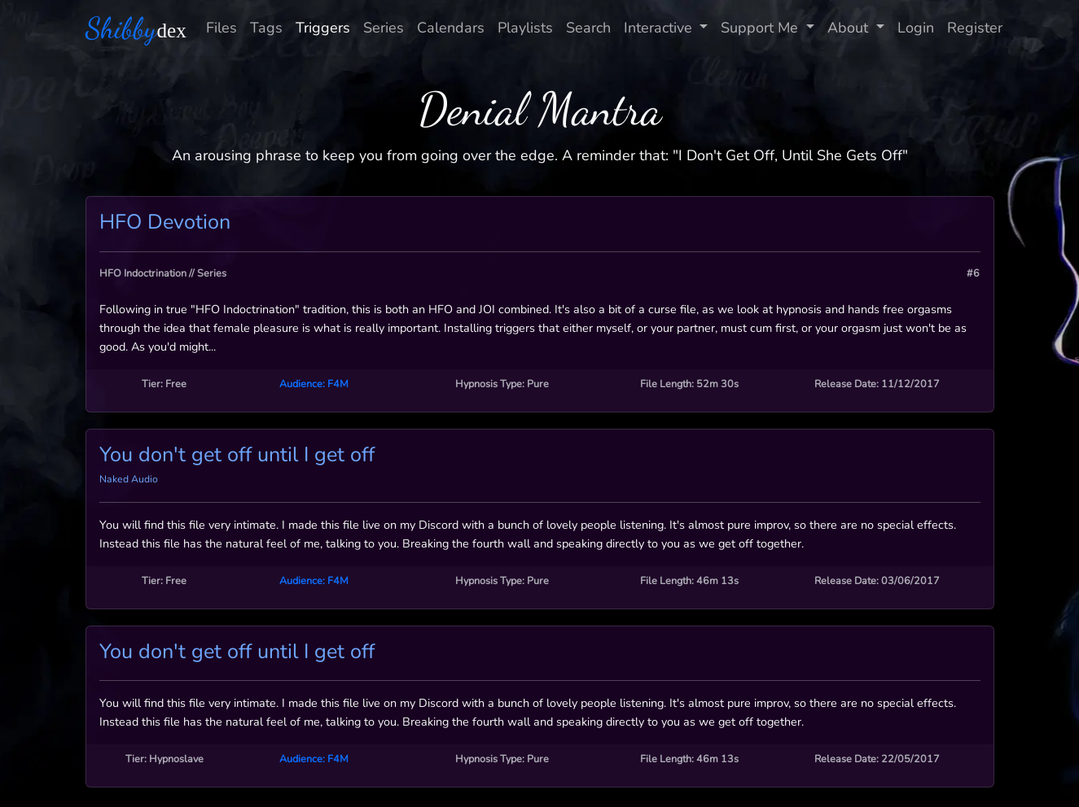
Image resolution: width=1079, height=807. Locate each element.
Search (588, 27)
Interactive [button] (660, 27)
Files (221, 27)
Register (974, 27)
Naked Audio (128, 479)
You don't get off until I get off (237, 455)
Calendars (451, 27)
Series (383, 27)
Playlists (525, 27)
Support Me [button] (761, 27)
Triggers (323, 27)
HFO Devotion (164, 222)
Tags (266, 27)
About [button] (849, 27)
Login (915, 27)
